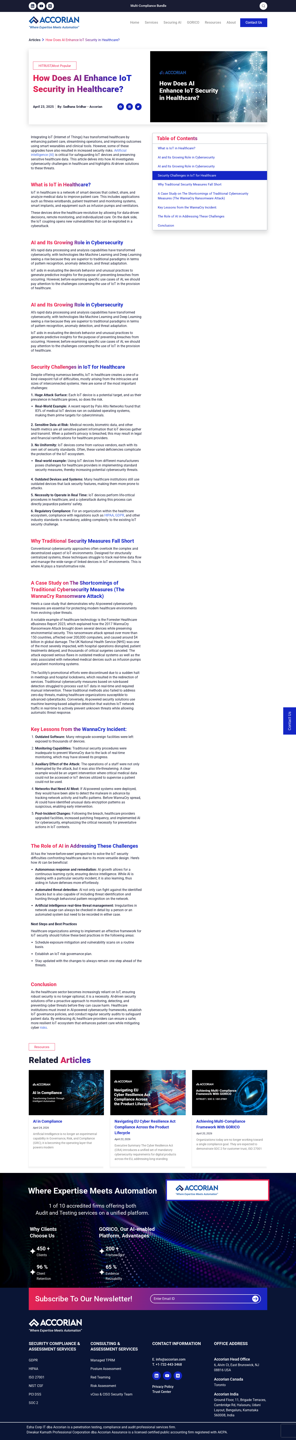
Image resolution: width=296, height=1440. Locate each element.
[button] (120, 106)
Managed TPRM (103, 1360)
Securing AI (172, 22)
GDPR (119, 515)
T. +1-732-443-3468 (167, 1364)
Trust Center (161, 1392)
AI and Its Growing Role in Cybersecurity (186, 157)
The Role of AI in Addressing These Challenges (191, 216)
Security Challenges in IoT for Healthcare (187, 175)
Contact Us (254, 22)
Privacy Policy (163, 1387)
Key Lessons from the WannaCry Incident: (187, 207)
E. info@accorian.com (168, 1359)
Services (151, 22)
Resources (213, 22)
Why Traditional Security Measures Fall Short (189, 184)
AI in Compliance (47, 1121)
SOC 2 (33, 1403)
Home (134, 22)
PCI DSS (35, 1394)
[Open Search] (263, 6)
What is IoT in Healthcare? (176, 148)
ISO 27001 (37, 1377)
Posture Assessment (106, 1369)
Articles (36, 40)
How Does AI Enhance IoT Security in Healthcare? (83, 40)
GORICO (193, 22)
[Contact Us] (289, 721)
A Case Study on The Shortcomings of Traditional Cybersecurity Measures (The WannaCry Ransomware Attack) (203, 196)
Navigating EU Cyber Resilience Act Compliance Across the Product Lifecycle (145, 1127)
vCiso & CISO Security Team (111, 1394)
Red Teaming (100, 1377)
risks (43, 1028)
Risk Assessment (103, 1386)
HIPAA (109, 515)
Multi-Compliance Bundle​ (148, 6)
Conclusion (166, 225)
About (231, 22)
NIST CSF (36, 1386)
